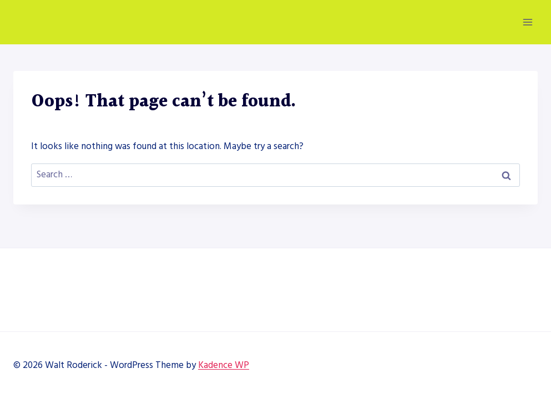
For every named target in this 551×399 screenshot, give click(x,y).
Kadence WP (223, 365)
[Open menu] (527, 21)
